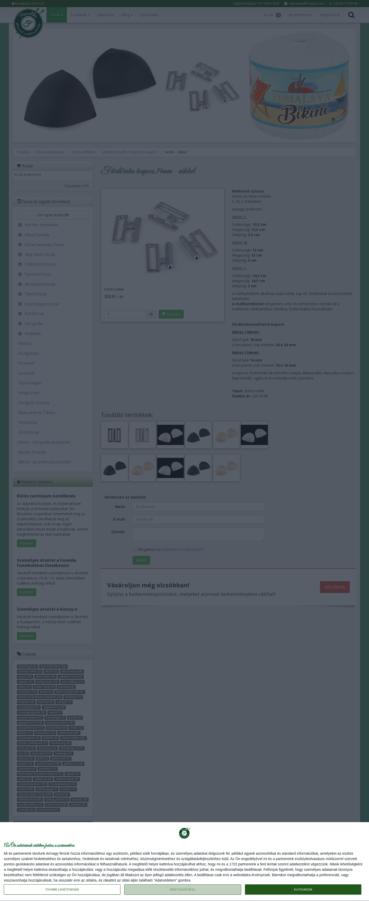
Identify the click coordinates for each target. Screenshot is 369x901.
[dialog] (184, 861)
